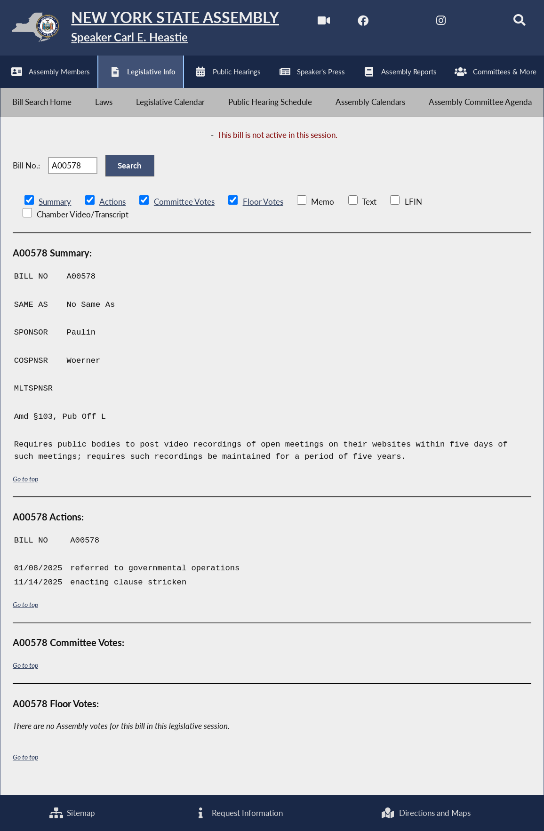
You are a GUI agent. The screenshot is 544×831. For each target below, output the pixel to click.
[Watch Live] (318, 22)
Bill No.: (26, 171)
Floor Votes (262, 210)
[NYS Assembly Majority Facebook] (357, 22)
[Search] (515, 22)
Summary (55, 210)
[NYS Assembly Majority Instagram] (436, 22)
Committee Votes (183, 210)
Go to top (25, 486)
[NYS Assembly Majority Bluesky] (476, 22)
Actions (112, 210)
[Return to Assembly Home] (146, 29)
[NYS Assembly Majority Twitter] (397, 22)
